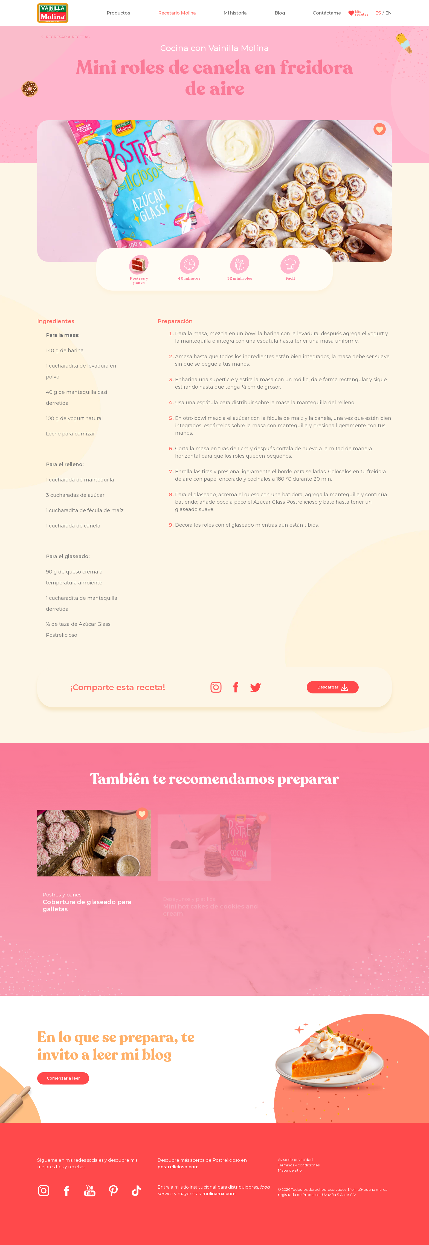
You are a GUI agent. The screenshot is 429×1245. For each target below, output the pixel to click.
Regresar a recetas (65, 37)
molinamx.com (219, 1193)
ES (378, 13)
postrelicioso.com (178, 1166)
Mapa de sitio (290, 1170)
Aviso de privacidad (295, 1159)
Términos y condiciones (299, 1165)
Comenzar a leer (63, 1078)
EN (388, 13)
